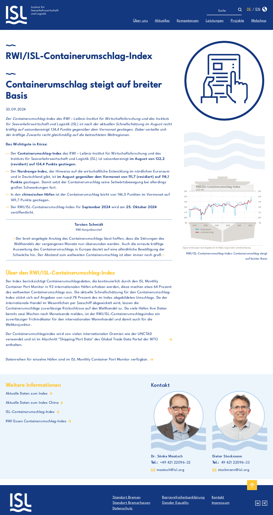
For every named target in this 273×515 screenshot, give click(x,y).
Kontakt (218, 497)
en (257, 9)
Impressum (221, 503)
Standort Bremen (127, 497)
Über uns (140, 21)
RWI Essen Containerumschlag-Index (36, 421)
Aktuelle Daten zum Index (27, 393)
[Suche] (222, 11)
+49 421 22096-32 (175, 462)
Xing (264, 503)
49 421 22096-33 (235, 462)
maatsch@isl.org (170, 470)
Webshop (258, 21)
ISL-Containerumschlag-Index (30, 412)
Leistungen (215, 21)
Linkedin (257, 503)
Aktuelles (162, 21)
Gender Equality (175, 503)
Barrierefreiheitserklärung (183, 497)
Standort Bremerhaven (131, 503)
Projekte (237, 21)
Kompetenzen (188, 21)
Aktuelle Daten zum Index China (32, 403)
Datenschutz (123, 508)
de (249, 9)
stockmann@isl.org (233, 470)
